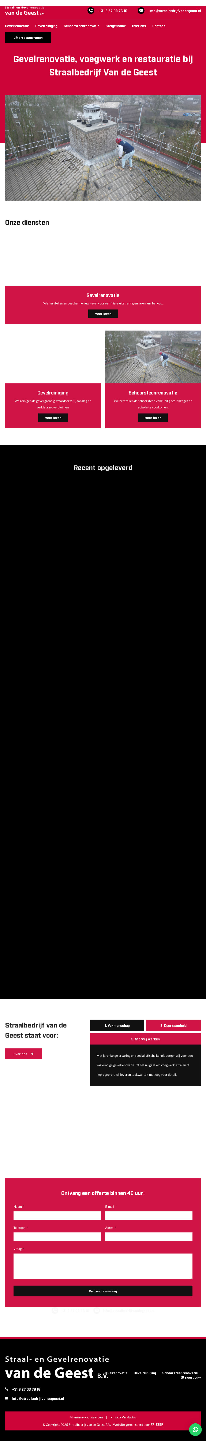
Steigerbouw (116, 26)
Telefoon (20, 1264)
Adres (109, 1264)
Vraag (18, 1285)
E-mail (110, 1243)
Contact (158, 26)
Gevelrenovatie (17, 26)
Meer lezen (153, 417)
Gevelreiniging (46, 26)
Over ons (139, 26)
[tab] (117, 1024)
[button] (195, 1429)
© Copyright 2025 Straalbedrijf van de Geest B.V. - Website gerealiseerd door (103, 1424)
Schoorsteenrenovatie (81, 26)
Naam (18, 1243)
